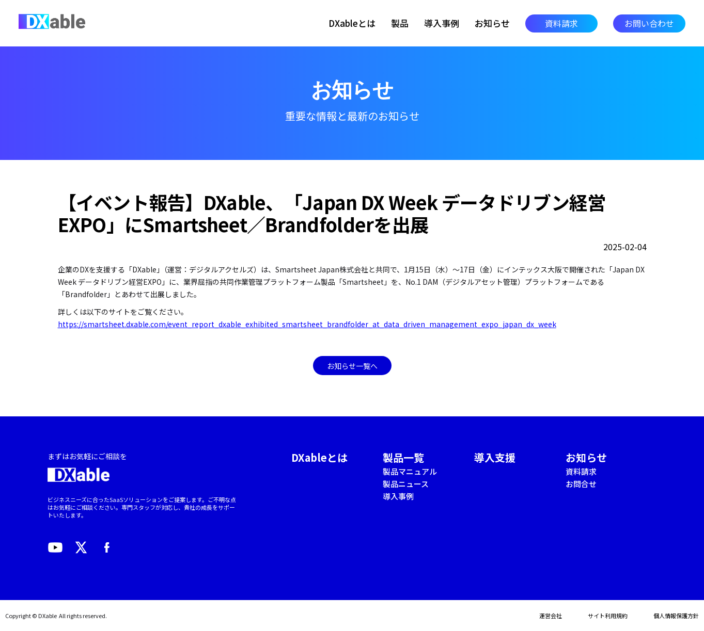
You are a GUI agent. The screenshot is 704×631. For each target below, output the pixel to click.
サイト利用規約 (608, 615)
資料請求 (561, 23)
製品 (400, 23)
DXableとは (352, 23)
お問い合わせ (649, 23)
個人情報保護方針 (676, 615)
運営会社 (550, 615)
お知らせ (492, 23)
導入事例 (441, 23)
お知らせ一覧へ (352, 366)
